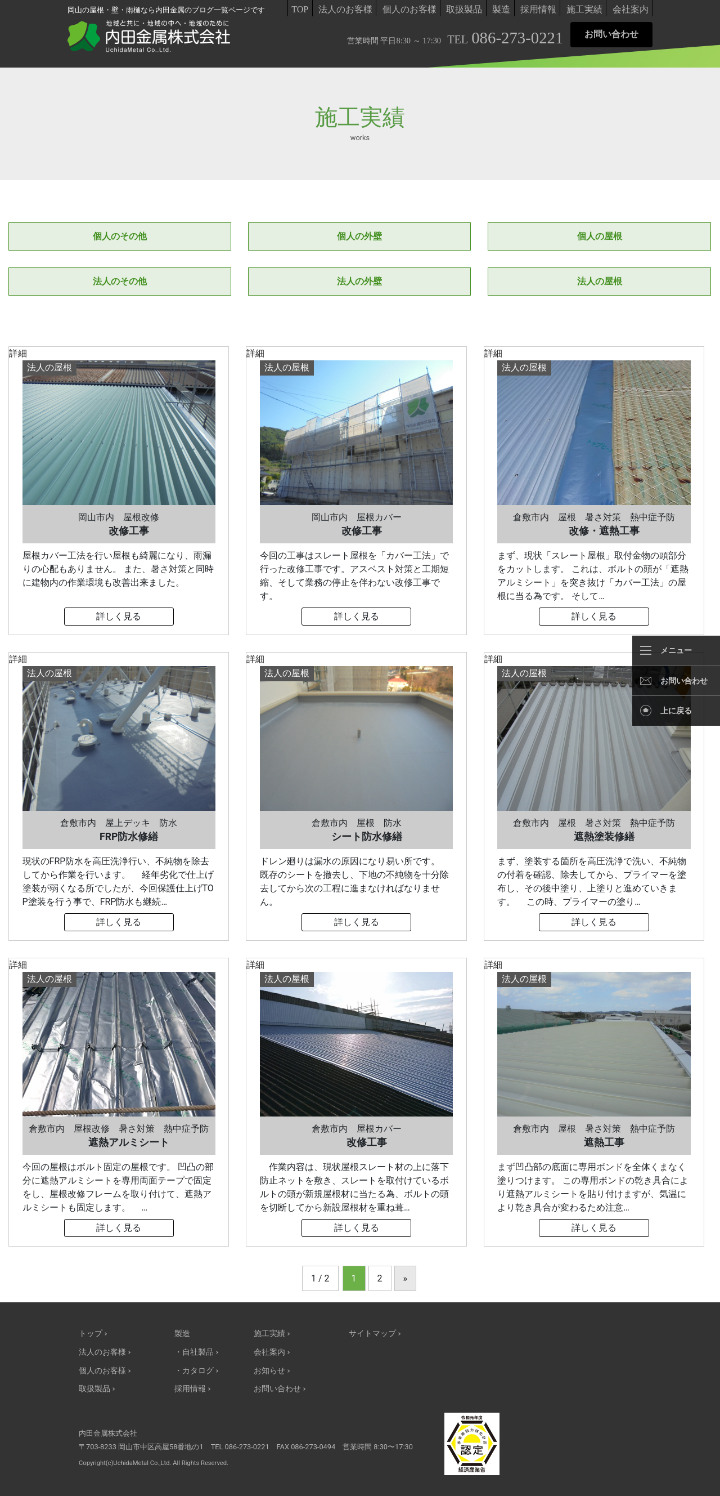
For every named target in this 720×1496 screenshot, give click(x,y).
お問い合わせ (611, 34)
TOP (299, 9)
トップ (90, 1333)
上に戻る (676, 710)
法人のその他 (120, 281)
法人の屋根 (599, 281)
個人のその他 (120, 236)
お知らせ (269, 1371)
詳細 (118, 491)
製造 (501, 9)
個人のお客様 (409, 9)
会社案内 (631, 9)
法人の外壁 (359, 281)
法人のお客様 (345, 9)
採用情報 (538, 9)
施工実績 (584, 9)
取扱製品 (464, 9)
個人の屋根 (599, 236)
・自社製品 (194, 1352)
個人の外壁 (359, 236)
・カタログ (194, 1371)
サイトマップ (372, 1333)
